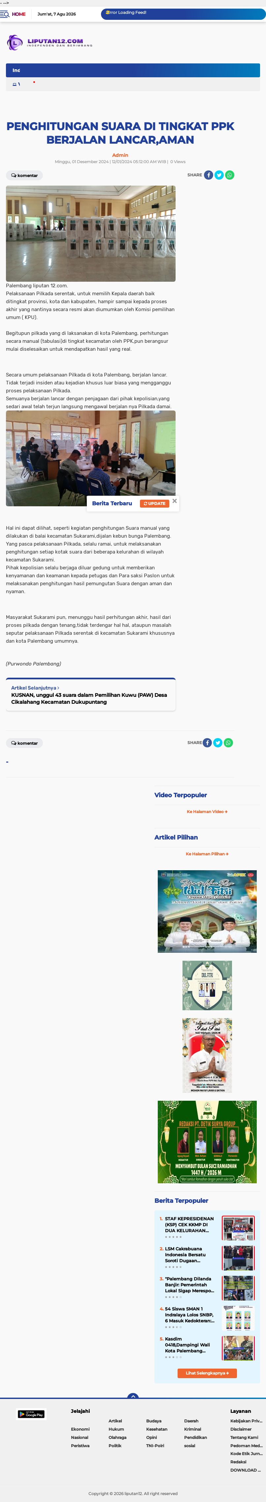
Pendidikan (195, 1437)
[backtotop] (133, 1399)
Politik (115, 1445)
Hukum (116, 1429)
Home (18, 14)
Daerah (191, 1420)
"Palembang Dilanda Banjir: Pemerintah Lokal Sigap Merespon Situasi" (189, 1285)
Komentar (24, 742)
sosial (189, 1445)
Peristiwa (80, 1445)
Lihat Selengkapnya (207, 1373)
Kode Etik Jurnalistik (248, 1453)
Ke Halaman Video (207, 811)
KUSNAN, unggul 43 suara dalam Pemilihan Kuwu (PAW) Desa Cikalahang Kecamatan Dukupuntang (89, 698)
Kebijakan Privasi (247, 1420)
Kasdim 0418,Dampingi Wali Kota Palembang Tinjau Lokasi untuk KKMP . (187, 1345)
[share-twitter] (219, 175)
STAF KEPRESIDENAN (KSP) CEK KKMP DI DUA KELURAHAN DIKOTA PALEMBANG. (189, 1225)
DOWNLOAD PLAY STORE (248, 1470)
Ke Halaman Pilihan (207, 853)
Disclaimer (240, 1429)
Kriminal (192, 1429)
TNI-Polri (155, 1445)
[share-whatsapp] (228, 742)
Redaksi (238, 1461)
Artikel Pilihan (176, 837)
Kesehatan (156, 1429)
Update (154, 503)
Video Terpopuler (180, 795)
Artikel (115, 1420)
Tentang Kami (244, 1437)
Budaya (153, 1420)
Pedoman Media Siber (248, 1445)
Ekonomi (80, 1429)
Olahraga (117, 1437)
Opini (151, 1437)
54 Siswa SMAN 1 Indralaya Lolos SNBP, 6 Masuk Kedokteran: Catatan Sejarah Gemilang (189, 1315)
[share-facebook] (208, 175)
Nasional (79, 1437)
